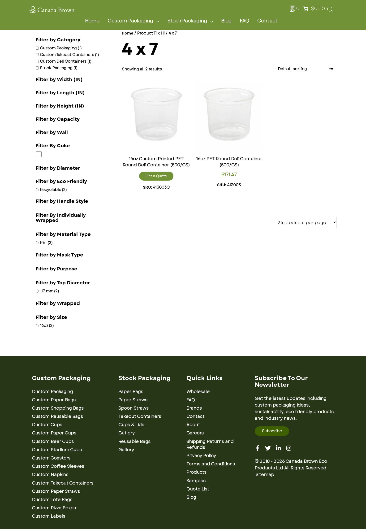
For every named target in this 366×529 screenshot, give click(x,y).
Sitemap (265, 475)
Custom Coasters (51, 458)
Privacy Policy (201, 456)
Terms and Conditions (210, 464)
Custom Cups (47, 425)
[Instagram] (289, 448)
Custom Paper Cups (54, 433)
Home (92, 20)
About (193, 425)
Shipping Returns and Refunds (210, 444)
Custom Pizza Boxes (54, 508)
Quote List (197, 489)
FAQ (244, 20)
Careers (195, 433)
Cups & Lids (131, 425)
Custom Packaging (136, 21)
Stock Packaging (193, 21)
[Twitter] (268, 448)
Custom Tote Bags (52, 500)
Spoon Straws (133, 408)
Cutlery (126, 433)
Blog (226, 20)
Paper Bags (130, 392)
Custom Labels (48, 516)
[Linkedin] (278, 448)
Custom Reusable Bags (57, 416)
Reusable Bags (134, 441)
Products (196, 472)
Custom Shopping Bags (58, 408)
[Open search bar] (330, 11)
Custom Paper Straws (56, 491)
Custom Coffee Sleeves (58, 466)
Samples (196, 481)
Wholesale (198, 392)
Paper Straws (132, 400)
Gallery (126, 450)
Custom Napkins (50, 475)
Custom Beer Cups (53, 441)
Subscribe (272, 431)
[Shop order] (306, 68)
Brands (194, 408)
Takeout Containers (139, 416)
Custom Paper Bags (54, 400)
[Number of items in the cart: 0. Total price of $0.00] (313, 9)
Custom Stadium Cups (57, 450)
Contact (267, 20)
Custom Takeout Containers (62, 483)
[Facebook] (257, 448)
